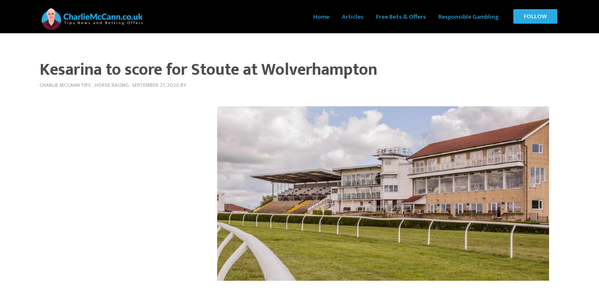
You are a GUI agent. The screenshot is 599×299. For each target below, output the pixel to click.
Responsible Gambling (468, 17)
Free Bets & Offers (401, 17)
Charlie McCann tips (65, 85)
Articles (353, 17)
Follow (535, 16)
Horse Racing (112, 85)
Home (321, 17)
